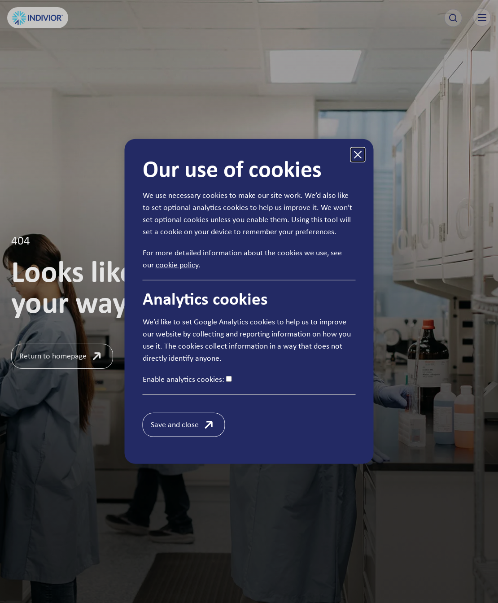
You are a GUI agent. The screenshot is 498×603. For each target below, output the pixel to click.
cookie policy (177, 264)
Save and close (175, 424)
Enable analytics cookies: (187, 379)
